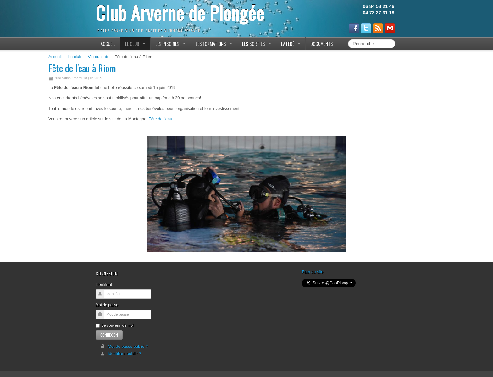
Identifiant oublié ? (120, 353)
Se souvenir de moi (115, 325)
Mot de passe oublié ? (124, 346)
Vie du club (98, 56)
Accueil (55, 56)
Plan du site (312, 272)
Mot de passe (107, 305)
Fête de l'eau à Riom (82, 68)
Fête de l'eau (160, 119)
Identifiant (104, 284)
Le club (74, 56)
